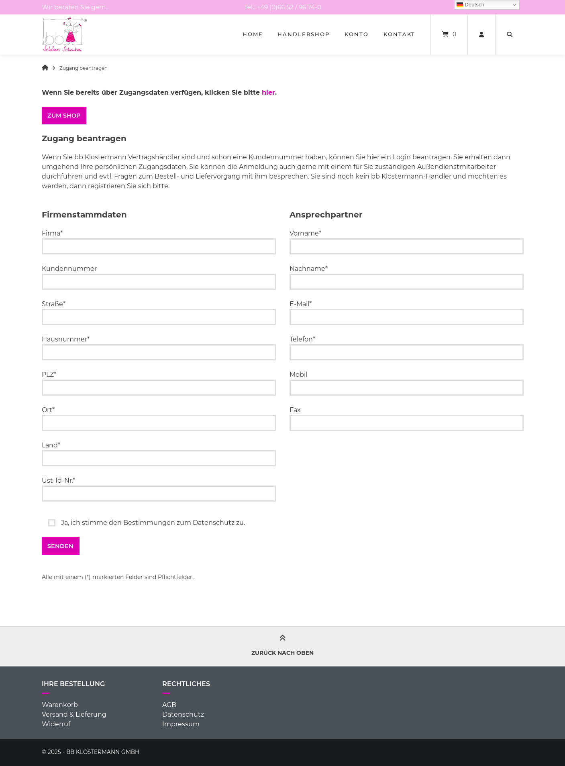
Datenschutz (183, 714)
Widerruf (56, 724)
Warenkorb (60, 705)
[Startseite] (65, 34)
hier (268, 92)
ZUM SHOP (63, 115)
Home (253, 34)
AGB (169, 705)
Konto (357, 34)
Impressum (181, 724)
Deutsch (470, 5)
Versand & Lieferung (74, 714)
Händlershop (303, 34)
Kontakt (399, 34)
